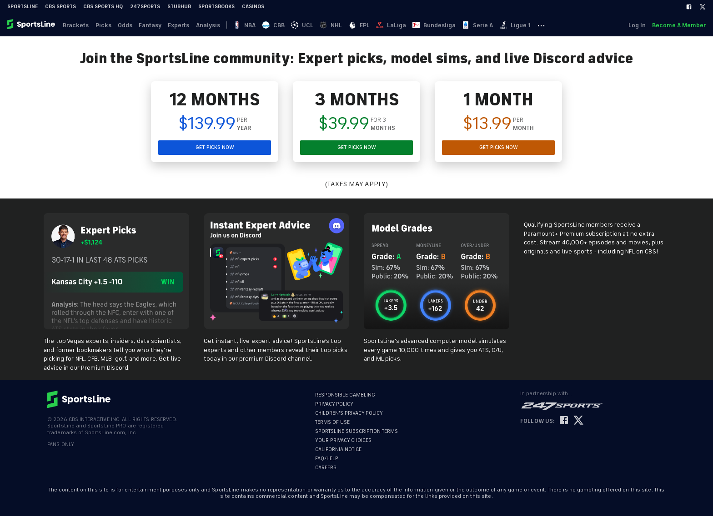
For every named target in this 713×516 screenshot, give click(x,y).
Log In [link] (636, 25)
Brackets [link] (77, 25)
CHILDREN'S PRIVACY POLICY (349, 413)
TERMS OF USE (332, 422)
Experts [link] (182, 25)
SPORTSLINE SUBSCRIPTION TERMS (356, 431)
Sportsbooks (216, 6)
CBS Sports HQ (103, 6)
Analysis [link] (213, 25)
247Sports (145, 6)
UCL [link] (310, 25)
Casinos (253, 6)
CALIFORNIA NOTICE (338, 449)
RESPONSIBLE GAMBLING (345, 395)
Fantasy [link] (153, 25)
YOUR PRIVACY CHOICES (343, 440)
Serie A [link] (489, 25)
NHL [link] (339, 25)
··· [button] (554, 25)
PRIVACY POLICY (334, 404)
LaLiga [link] (401, 25)
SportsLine (22, 6)
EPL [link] (368, 25)
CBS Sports (60, 6)
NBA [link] (251, 25)
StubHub (179, 6)
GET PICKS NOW (215, 147)
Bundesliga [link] (445, 25)
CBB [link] (280, 25)
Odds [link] (127, 25)
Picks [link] (105, 25)
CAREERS (325, 467)
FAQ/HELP (326, 458)
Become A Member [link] (679, 25)
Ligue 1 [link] (527, 25)
